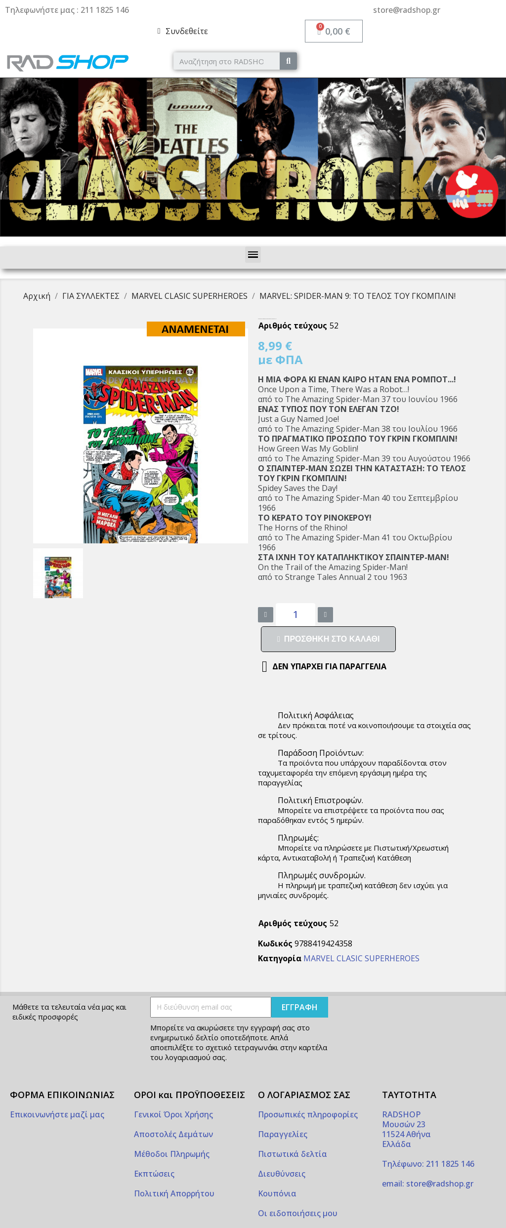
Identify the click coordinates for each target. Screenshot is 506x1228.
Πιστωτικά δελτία (292, 1153)
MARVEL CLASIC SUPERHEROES (361, 958)
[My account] (183, 31)
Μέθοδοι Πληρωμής (172, 1153)
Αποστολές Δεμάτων (173, 1134)
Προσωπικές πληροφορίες (308, 1114)
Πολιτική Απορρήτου (174, 1193)
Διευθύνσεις (281, 1173)
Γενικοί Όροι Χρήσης (173, 1114)
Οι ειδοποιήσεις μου (297, 1213)
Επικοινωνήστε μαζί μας (57, 1114)
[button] (328, 639)
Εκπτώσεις (154, 1173)
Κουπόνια (277, 1193)
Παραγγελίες (282, 1134)
